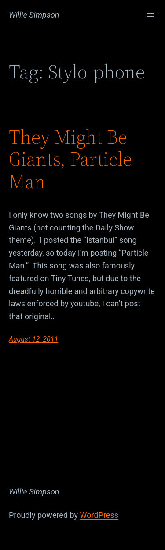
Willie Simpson (34, 14)
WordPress (99, 515)
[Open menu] (151, 15)
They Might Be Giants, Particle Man (70, 159)
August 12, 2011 (33, 339)
